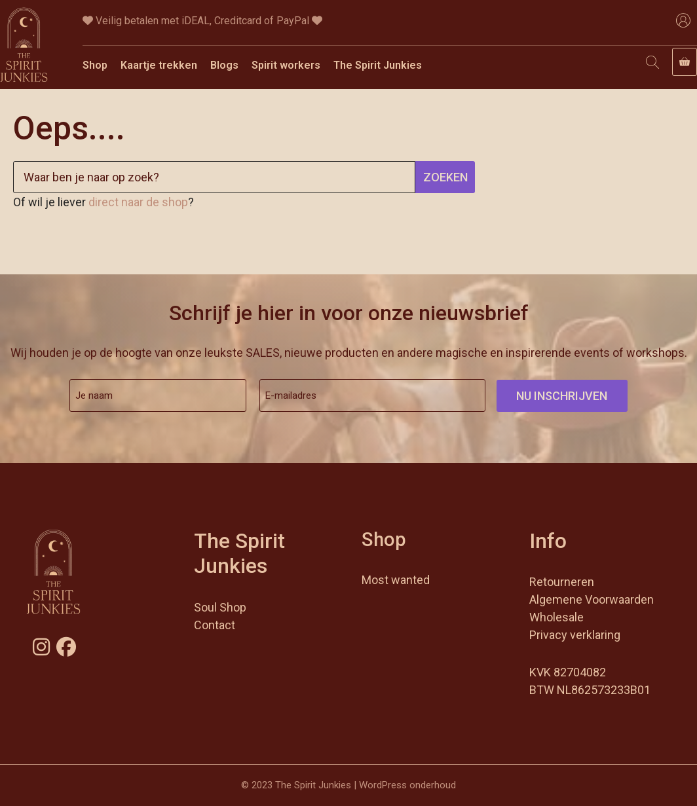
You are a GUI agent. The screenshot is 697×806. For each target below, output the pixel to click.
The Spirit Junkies (377, 65)
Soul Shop (220, 607)
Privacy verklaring (574, 635)
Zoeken (445, 177)
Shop (95, 65)
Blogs (224, 65)
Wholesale (556, 617)
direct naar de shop (138, 202)
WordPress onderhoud (407, 785)
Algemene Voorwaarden (591, 599)
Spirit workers (286, 65)
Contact (214, 625)
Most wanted (396, 580)
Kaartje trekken (159, 65)
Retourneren (561, 582)
